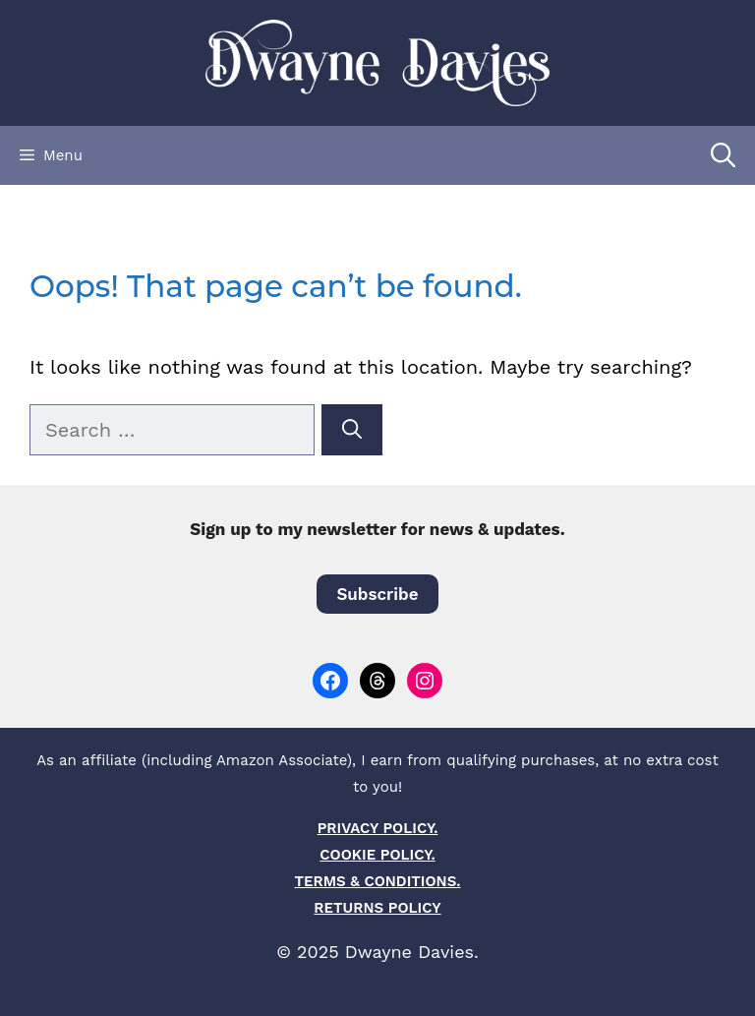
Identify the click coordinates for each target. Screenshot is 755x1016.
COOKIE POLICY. (377, 855)
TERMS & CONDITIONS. (377, 881)
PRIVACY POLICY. (378, 828)
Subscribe (377, 594)
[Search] (351, 429)
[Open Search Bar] (723, 155)
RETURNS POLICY (377, 908)
